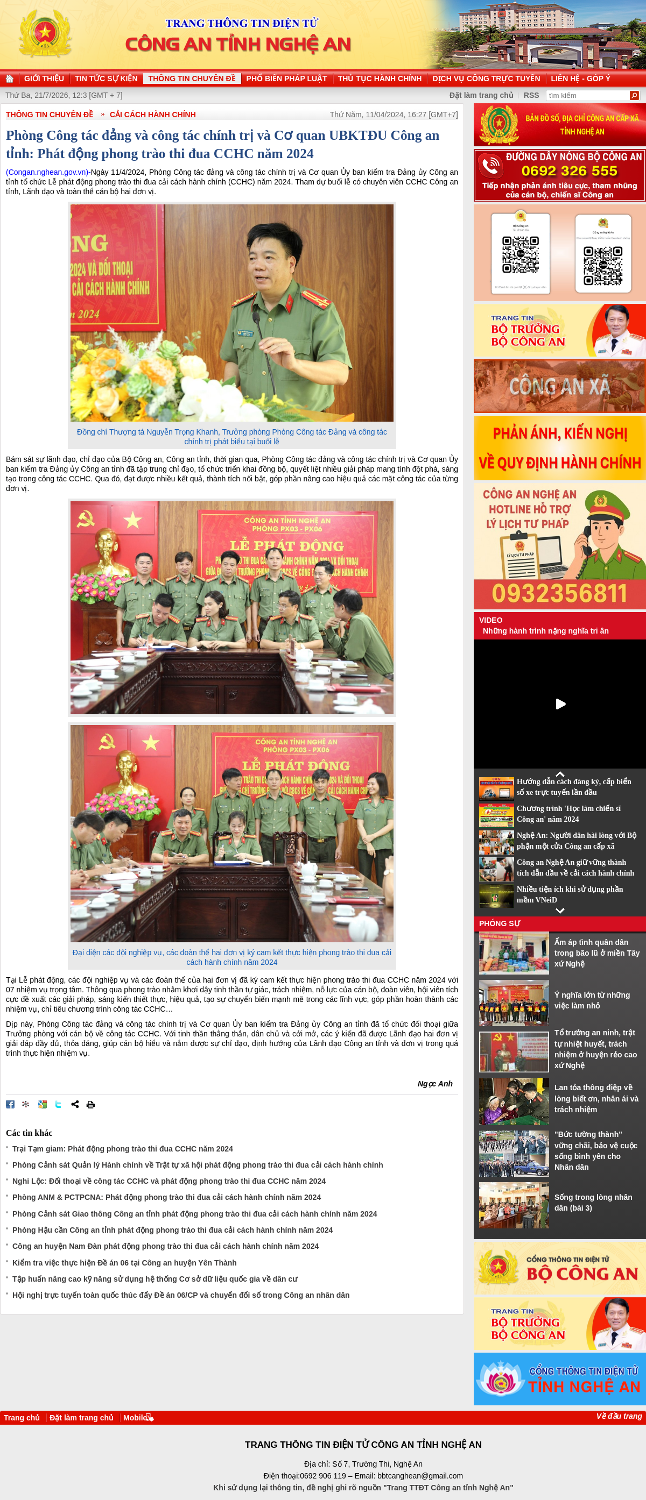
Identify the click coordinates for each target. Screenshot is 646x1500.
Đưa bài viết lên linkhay (26, 1104)
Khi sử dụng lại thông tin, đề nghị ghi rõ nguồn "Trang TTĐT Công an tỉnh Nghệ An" (363, 1487)
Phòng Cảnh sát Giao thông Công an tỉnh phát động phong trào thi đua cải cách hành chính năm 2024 (194, 1214)
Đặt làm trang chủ (82, 1417)
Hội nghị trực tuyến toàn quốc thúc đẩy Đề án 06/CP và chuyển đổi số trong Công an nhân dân (181, 1295)
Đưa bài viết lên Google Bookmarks (42, 1104)
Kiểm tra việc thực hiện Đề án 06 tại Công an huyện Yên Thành (124, 1263)
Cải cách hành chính (153, 114)
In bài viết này (90, 1104)
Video (491, 620)
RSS (531, 95)
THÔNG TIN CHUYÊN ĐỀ (49, 114)
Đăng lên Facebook (10, 1104)
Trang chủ (22, 1417)
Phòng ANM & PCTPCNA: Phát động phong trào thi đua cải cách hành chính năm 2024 (166, 1197)
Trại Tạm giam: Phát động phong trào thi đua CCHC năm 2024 (122, 1148)
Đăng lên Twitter (58, 1104)
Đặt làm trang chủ (482, 95)
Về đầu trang (619, 1416)
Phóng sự (499, 923)
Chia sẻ (75, 1104)
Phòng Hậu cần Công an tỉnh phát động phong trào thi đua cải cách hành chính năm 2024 (172, 1230)
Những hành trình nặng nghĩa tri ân (546, 631)
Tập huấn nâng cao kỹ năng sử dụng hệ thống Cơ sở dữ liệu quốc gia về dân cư (154, 1279)
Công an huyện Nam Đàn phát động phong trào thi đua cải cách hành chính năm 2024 (165, 1246)
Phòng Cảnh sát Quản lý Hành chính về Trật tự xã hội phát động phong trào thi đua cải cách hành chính (197, 1165)
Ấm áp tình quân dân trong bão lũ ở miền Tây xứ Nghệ (597, 953)
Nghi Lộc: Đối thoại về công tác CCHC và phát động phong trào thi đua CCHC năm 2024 (169, 1181)
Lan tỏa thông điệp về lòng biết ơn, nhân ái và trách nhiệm (596, 1098)
